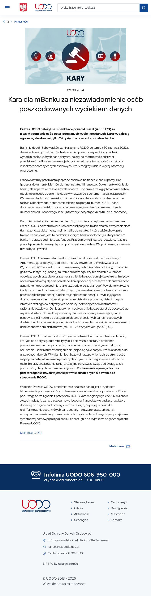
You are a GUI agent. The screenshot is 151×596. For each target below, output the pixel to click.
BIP (45, 564)
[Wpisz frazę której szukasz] (98, 7)
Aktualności (21, 21)
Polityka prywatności (64, 564)
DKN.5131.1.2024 (31, 433)
